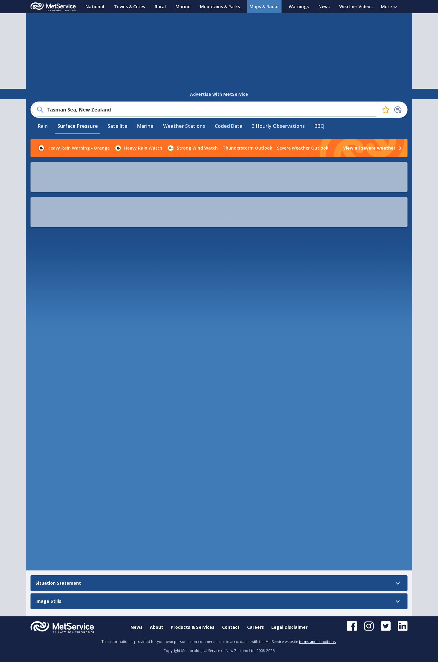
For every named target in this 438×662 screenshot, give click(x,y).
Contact (231, 627)
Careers (255, 627)
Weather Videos (355, 6)
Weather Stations (184, 115)
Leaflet (305, 312)
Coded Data (228, 115)
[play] (135, 161)
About (156, 627)
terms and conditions (317, 641)
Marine (183, 6)
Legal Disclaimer (289, 627)
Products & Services (192, 627)
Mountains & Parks (220, 6)
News (324, 6)
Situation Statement (54, 354)
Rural (160, 6)
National (94, 6)
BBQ (319, 115)
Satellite (117, 115)
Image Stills (45, 365)
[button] (303, 160)
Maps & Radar (264, 6)
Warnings (299, 6)
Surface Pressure (77, 115)
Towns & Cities (129, 6)
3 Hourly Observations (278, 115)
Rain (43, 115)
